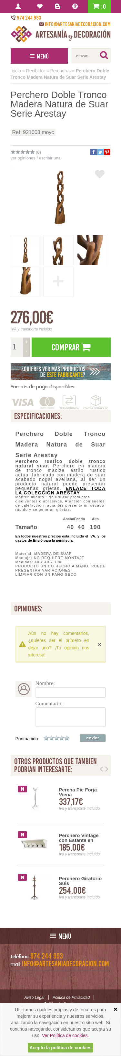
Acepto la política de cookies (60, 1047)
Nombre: (45, 683)
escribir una (50, 158)
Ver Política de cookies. (65, 1035)
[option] (60, 845)
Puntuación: (27, 738)
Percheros (60, 70)
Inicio (16, 70)
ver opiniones (23, 158)
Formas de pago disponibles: (43, 386)
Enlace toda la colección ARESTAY (60, 490)
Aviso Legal (34, 997)
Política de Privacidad (71, 997)
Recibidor (35, 70)
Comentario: (49, 703)
